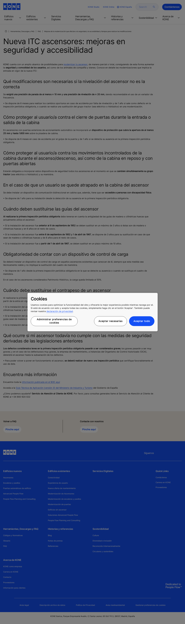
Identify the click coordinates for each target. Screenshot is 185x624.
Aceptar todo (141, 321)
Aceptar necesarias (110, 321)
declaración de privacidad (59, 311)
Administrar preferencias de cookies (54, 321)
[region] (93, 312)
